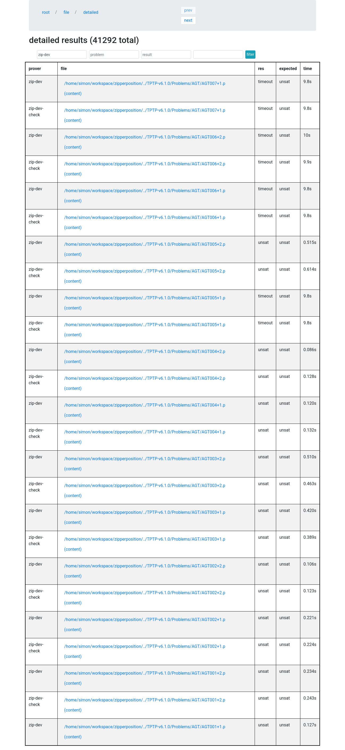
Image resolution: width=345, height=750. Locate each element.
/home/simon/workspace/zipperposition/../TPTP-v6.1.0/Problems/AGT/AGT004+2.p (144, 351)
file (66, 12)
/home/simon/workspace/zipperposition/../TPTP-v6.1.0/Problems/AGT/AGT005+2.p (144, 244)
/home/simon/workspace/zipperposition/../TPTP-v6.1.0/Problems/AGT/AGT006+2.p (144, 137)
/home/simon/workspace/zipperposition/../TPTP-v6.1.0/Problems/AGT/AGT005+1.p (144, 297)
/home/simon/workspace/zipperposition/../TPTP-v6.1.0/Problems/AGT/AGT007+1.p (144, 83)
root (46, 12)
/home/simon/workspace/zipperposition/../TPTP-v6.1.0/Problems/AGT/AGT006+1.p (144, 190)
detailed (90, 12)
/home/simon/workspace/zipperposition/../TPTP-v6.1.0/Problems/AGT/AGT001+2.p (144, 673)
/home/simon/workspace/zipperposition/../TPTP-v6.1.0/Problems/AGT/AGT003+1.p (144, 512)
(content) (73, 93)
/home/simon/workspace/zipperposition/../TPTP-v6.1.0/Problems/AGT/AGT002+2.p (144, 565)
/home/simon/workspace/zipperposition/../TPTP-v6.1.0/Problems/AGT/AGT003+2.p (144, 458)
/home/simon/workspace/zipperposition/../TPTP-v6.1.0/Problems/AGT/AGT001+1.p (144, 726)
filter (250, 54)
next (188, 20)
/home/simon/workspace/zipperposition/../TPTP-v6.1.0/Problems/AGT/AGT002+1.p (144, 619)
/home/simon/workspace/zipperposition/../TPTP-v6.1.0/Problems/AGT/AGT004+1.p (144, 405)
